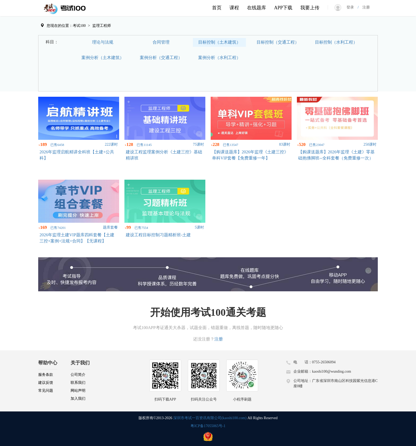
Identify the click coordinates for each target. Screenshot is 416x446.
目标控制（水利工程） (336, 42)
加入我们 (78, 399)
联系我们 (78, 383)
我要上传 (309, 7)
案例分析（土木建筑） (102, 57)
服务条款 (45, 375)
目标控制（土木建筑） (219, 42)
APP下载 (283, 7)
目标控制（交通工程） (278, 42)
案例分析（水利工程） (219, 57)
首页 (217, 7)
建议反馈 (45, 383)
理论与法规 (102, 42)
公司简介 (78, 375)
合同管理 (161, 42)
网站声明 (78, 391)
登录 (352, 7)
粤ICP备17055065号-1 (207, 426)
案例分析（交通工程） (161, 57)
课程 (234, 7)
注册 (364, 7)
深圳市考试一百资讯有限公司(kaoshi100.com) (209, 418)
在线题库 (256, 7)
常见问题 (45, 391)
